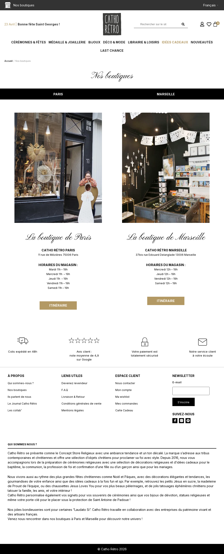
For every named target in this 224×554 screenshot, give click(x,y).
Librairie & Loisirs (143, 42)
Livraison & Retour (73, 396)
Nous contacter (125, 383)
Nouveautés (202, 42)
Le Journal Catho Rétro (22, 403)
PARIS (58, 94)
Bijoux (94, 42)
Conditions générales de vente (81, 403)
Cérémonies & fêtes (28, 42)
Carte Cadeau (124, 410)
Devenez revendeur (74, 383)
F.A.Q (64, 390)
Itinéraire (58, 305)
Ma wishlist (122, 396)
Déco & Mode (114, 42)
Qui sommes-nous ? (21, 383)
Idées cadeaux (175, 42)
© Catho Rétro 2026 (112, 549)
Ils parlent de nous (19, 396)
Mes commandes (126, 403)
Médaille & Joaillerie (67, 42)
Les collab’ (15, 410)
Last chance (112, 50)
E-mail (177, 382)
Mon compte (123, 390)
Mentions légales (72, 410)
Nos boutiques (17, 390)
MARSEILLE (166, 94)
